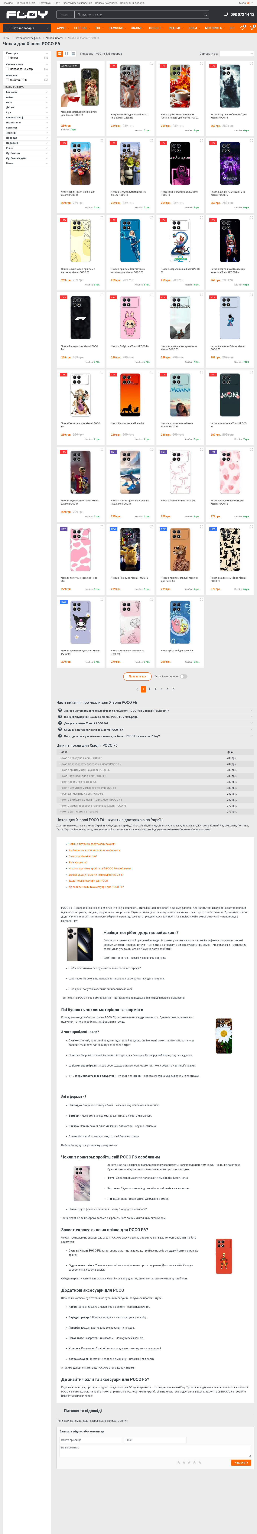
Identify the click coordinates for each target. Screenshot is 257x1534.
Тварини (27, 132)
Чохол (14, 57)
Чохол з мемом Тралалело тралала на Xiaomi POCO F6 (93, 805)
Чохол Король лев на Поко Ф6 (78, 781)
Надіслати (241, 1462)
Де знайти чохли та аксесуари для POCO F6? (96, 886)
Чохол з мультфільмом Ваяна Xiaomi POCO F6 (88, 787)
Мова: (246, 3)
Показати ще (137, 676)
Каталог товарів (27, 28)
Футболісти (27, 153)
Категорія (27, 53)
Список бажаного (106, 3)
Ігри (27, 112)
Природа (27, 137)
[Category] (66, 14)
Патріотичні (27, 122)
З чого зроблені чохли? (83, 856)
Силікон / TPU (18, 80)
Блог (57, 3)
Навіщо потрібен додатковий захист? (92, 843)
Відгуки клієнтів (25, 3)
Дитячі (27, 107)
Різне (27, 148)
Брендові (27, 92)
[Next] (173, 689)
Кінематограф (27, 117)
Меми (27, 163)
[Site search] (138, 14)
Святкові (27, 127)
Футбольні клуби (27, 158)
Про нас (8, 3)
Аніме (27, 97)
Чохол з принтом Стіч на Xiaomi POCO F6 (85, 769)
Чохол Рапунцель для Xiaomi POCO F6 (83, 775)
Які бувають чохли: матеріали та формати (94, 850)
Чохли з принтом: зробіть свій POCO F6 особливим (100, 868)
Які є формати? (78, 862)
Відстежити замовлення (77, 3)
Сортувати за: (209, 53)
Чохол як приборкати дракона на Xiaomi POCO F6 (90, 764)
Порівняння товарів (132, 3)
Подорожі (27, 143)
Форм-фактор (27, 64)
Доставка (44, 3)
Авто (27, 102)
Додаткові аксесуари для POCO (89, 880)
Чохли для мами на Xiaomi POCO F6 (81, 793)
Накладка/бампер (21, 68)
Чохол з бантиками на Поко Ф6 (79, 811)
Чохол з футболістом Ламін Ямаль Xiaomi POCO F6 (91, 799)
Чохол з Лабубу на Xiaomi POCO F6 (81, 758)
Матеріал (27, 75)
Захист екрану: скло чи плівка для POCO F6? (96, 874)
